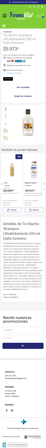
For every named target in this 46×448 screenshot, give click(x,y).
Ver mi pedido (23, 87)
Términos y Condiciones (29, 428)
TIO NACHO (12, 294)
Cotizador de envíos (14, 73)
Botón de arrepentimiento (17, 445)
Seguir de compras (23, 96)
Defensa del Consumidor (11, 436)
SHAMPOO (14, 297)
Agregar (12, 209)
